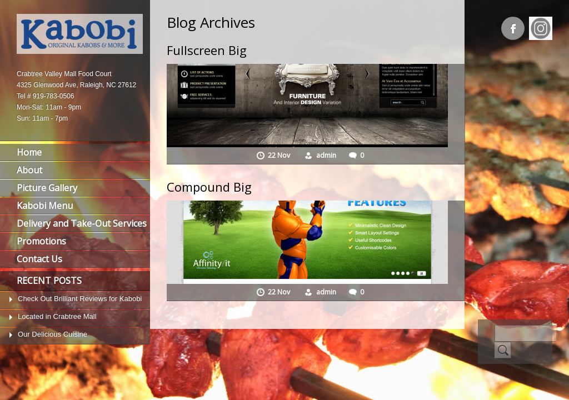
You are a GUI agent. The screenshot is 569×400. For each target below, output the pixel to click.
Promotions (41, 241)
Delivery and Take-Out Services (82, 223)
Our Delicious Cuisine (52, 334)
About (29, 170)
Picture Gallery (47, 187)
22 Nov (280, 155)
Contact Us (39, 258)
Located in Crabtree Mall (57, 316)
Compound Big (209, 186)
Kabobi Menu (45, 205)
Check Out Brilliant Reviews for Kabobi (80, 298)
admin (326, 155)
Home (29, 152)
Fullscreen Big (207, 50)
